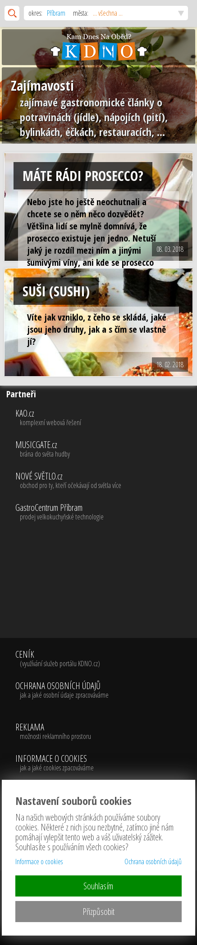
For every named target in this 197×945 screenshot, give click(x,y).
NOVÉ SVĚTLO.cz (105, 481)
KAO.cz (105, 418)
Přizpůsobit (98, 911)
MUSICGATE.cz (105, 449)
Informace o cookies (39, 861)
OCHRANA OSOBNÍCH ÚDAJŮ (62, 690)
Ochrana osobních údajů (153, 861)
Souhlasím (98, 886)
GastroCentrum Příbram (105, 512)
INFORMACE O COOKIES (54, 763)
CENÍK (62, 659)
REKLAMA (54, 732)
